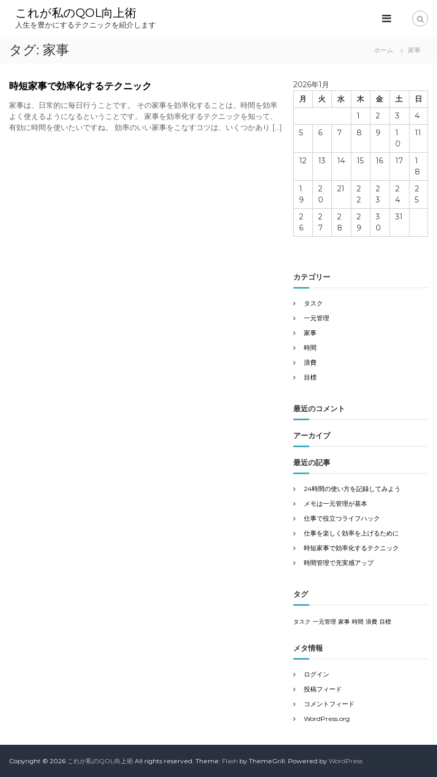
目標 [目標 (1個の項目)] (385, 621)
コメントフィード (329, 704)
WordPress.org (327, 719)
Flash (230, 761)
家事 (310, 333)
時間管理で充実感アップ (339, 563)
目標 (310, 377)
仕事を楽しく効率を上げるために (351, 533)
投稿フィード (323, 689)
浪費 (310, 362)
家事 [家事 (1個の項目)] (344, 621)
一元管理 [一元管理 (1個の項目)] (324, 621)
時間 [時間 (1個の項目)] (358, 621)
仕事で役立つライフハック (342, 518)
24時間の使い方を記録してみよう (352, 489)
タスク (313, 303)
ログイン (316, 674)
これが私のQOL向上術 (75, 13)
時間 (310, 348)
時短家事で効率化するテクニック (80, 86)
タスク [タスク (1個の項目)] (302, 621)
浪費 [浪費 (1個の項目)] (371, 621)
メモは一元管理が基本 (335, 503)
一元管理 (316, 318)
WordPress (345, 761)
